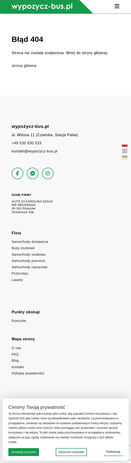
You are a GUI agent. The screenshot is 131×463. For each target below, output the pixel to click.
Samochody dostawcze (30, 242)
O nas (16, 348)
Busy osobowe (23, 248)
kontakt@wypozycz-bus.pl (35, 151)
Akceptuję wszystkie (23, 452)
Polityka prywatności (28, 373)
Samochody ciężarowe (30, 267)
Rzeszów (19, 321)
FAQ (15, 354)
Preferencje (113, 451)
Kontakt (18, 367)
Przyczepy (20, 273)
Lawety (17, 280)
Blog (15, 360)
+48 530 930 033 (26, 143)
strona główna (24, 66)
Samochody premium (28, 261)
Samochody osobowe (29, 254)
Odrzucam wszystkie (71, 452)
